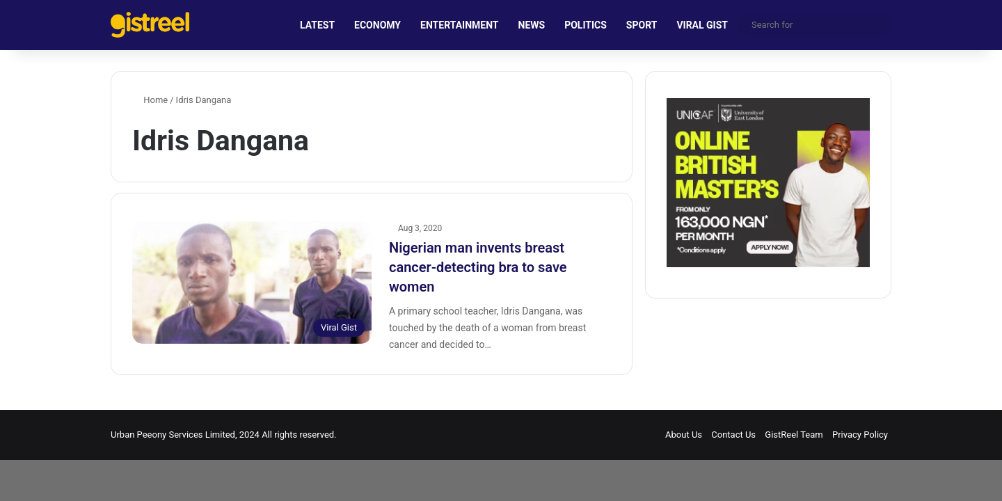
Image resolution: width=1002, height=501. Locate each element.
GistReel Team (793, 434)
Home (150, 100)
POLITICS (585, 25)
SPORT (642, 25)
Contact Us (733, 434)
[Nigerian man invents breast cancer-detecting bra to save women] (252, 282)
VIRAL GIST (702, 25)
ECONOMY (377, 25)
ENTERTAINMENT (459, 25)
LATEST (317, 25)
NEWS (532, 25)
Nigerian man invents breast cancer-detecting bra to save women (478, 267)
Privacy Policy (860, 434)
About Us (683, 434)
